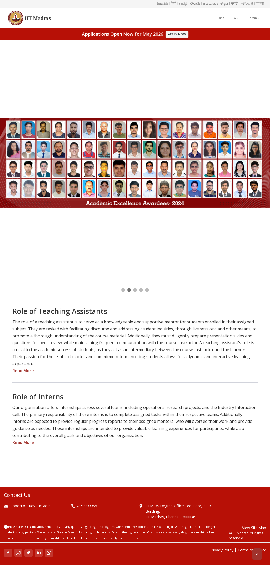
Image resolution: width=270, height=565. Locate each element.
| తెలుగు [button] (194, 3)
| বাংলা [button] (259, 3)
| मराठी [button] (233, 3)
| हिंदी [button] (172, 3)
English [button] (162, 3)
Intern (254, 18)
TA (235, 18)
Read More (23, 371)
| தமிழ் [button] (182, 3)
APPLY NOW (178, 34)
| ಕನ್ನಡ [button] (223, 3)
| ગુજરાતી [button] (246, 3)
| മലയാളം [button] (209, 3)
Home (220, 18)
